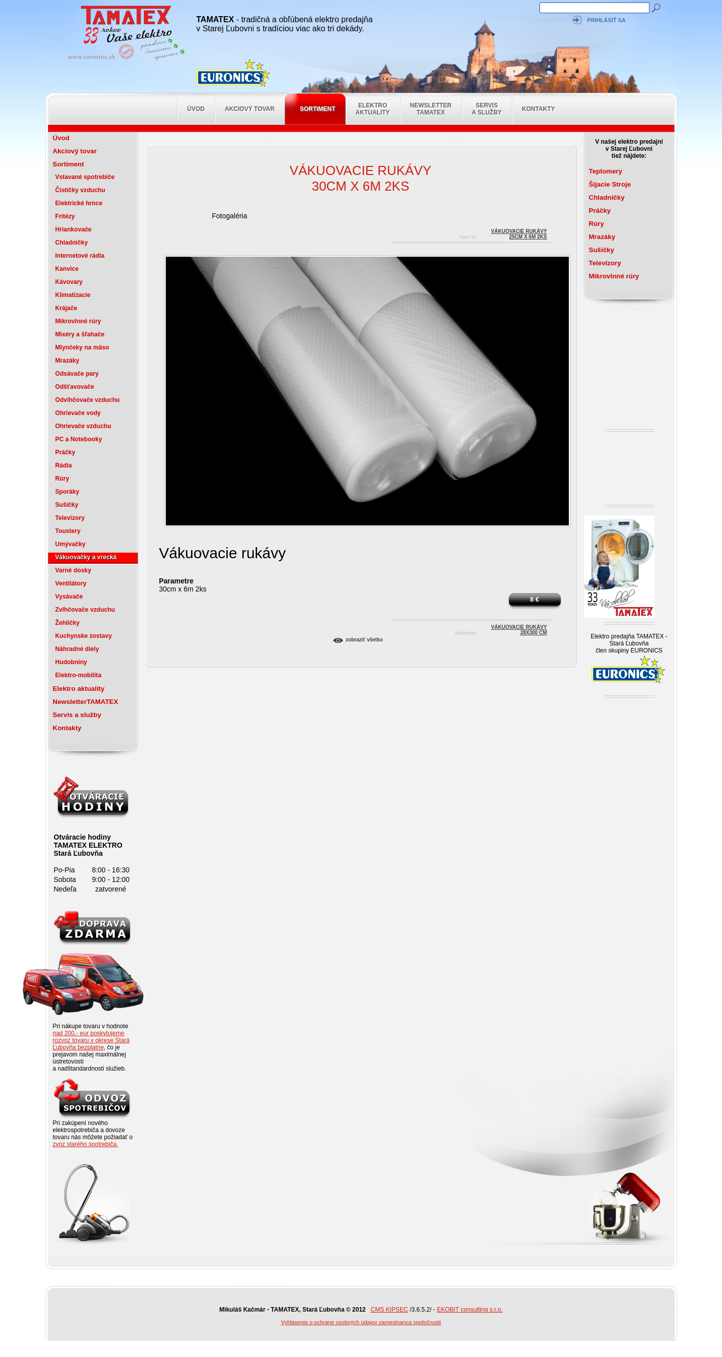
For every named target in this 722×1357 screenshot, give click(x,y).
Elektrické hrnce (79, 203)
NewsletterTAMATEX (431, 109)
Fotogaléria (229, 216)
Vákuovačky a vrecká (86, 557)
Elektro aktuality (373, 109)
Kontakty (538, 108)
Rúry (62, 478)
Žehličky (67, 622)
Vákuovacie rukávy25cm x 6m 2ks (519, 232)
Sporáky (67, 491)
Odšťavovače (74, 386)
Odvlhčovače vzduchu (87, 399)
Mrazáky (67, 360)
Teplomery (605, 171)
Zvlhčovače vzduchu (85, 609)
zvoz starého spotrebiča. (85, 1144)
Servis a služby (487, 109)
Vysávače (69, 596)
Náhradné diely (77, 649)
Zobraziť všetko (364, 639)
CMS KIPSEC (389, 1309)
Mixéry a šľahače (80, 334)
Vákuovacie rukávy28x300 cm (519, 628)
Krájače (66, 308)
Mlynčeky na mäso (82, 347)
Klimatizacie (73, 295)
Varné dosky (73, 570)
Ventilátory (71, 583)
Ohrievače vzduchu (83, 426)
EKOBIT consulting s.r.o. (470, 1309)
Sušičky (67, 504)
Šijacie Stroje (610, 184)
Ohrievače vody (78, 413)
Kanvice (67, 268)
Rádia (63, 465)
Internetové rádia (80, 255)
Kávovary (69, 281)
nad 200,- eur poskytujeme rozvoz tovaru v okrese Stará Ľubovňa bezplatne (91, 1040)
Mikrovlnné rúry (78, 321)
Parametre (176, 581)
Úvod (196, 108)
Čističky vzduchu (80, 190)
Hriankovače (73, 229)
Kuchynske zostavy (83, 635)
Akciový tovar (250, 108)
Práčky (65, 452)
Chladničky (71, 242)
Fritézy (65, 216)
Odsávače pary (77, 373)
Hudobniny (71, 662)
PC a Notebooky (78, 439)
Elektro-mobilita (78, 675)
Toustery (68, 531)
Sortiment (318, 108)
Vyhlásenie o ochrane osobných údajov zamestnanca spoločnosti (361, 1322)
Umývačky (70, 544)
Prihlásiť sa (606, 20)
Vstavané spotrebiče (85, 177)
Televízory (70, 517)
